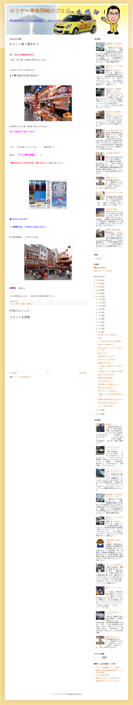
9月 (99, 309)
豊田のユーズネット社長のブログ (108, 678)
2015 (98, 283)
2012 (98, 293)
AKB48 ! (109, 424)
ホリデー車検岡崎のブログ (40, 10)
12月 (100, 299)
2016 (98, 280)
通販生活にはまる (104, 363)
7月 (99, 316)
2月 (99, 332)
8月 (99, 312)
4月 (99, 325)
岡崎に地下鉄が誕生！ (106, 378)
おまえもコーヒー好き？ (107, 359)
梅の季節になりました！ (107, 356)
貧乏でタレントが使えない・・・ (110, 391)
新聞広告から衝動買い (114, 89)
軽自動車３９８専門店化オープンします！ (114, 44)
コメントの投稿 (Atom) (22, 377)
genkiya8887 (101, 268)
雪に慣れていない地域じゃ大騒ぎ (110, 371)
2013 (98, 290)
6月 (99, 319)
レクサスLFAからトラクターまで (114, 613)
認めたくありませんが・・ (108, 375)
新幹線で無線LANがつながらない (110, 399)
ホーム (48, 373)
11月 (100, 303)
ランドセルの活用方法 (114, 565)
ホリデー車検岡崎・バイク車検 (107, 667)
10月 (100, 306)
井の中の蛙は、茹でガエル (108, 403)
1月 (99, 410)
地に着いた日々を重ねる (107, 335)
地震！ (101, 338)
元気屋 (98, 258)
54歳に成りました (112, 178)
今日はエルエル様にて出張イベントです (114, 113)
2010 (98, 414)
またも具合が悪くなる (114, 130)
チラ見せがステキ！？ (106, 381)
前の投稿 (82, 373)
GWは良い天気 (111, 209)
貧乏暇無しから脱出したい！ (109, 384)
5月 (99, 322)
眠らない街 (102, 353)
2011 (98, 296)
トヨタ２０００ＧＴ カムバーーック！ (114, 448)
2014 (98, 287)
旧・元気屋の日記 (103, 675)
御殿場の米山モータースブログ (107, 681)
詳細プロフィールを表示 (103, 271)
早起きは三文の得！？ (106, 388)
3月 (99, 329)
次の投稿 (13, 373)
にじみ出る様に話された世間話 (109, 341)
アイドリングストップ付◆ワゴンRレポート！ (114, 471)
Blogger (79, 694)
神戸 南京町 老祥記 (23, 304)
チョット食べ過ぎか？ (106, 406)
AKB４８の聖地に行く (106, 344)
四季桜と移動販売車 (113, 230)
